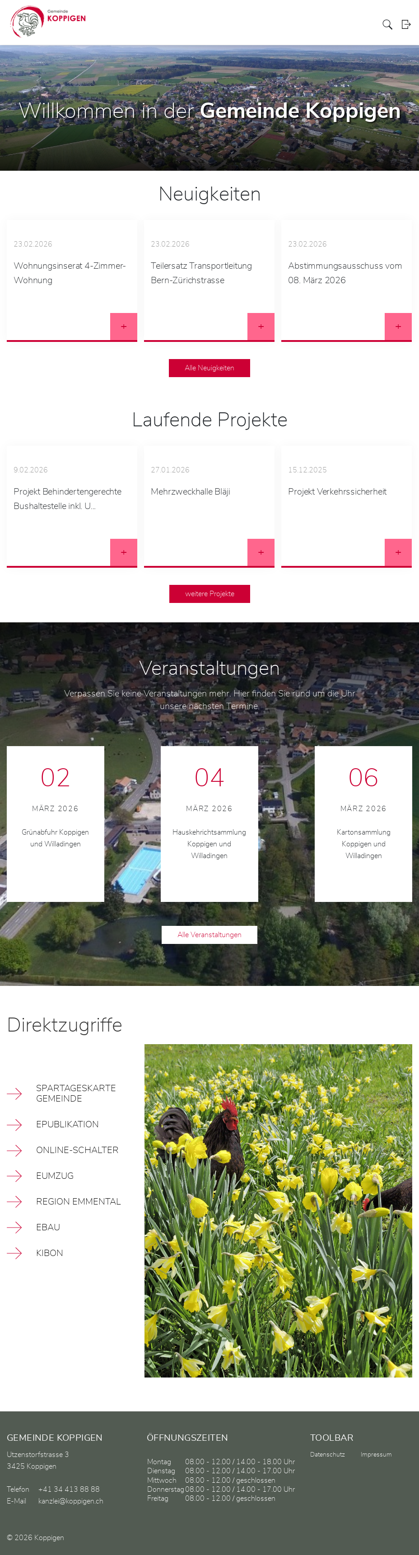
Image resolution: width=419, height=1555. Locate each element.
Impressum (376, 1455)
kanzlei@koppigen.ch (70, 1501)
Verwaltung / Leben (249, 24)
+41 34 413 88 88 (69, 1489)
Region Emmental (78, 1201)
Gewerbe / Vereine (351, 24)
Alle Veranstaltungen (209, 935)
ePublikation (67, 1124)
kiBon (49, 1253)
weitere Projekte (209, 594)
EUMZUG (55, 1176)
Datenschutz (327, 1455)
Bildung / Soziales (301, 24)
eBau (48, 1227)
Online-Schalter (77, 1150)
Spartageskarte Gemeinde (76, 1093)
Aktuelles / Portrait (177, 24)
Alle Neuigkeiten (209, 368)
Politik (212, 24)
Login (406, 24)
